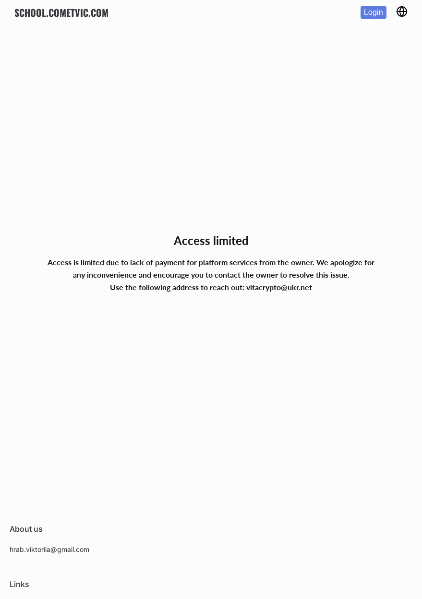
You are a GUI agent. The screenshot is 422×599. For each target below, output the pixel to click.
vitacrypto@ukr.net (279, 287)
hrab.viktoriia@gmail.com (49, 549)
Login (373, 12)
